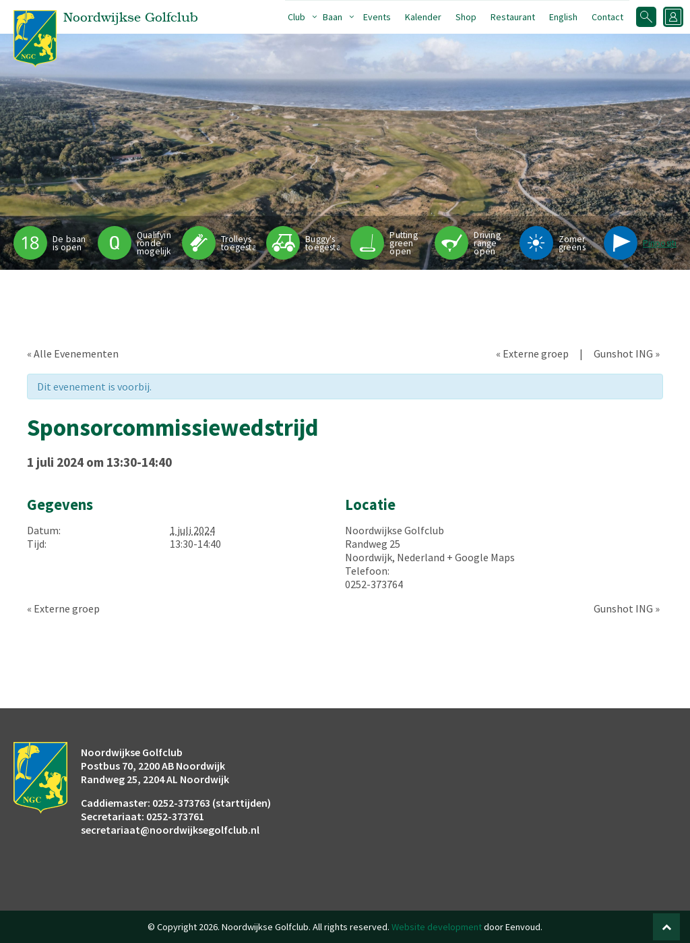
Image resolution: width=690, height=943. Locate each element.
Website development (436, 927)
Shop (466, 17)
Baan (332, 17)
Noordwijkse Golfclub (394, 530)
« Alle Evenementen (73, 353)
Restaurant (513, 17)
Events (377, 17)
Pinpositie (663, 243)
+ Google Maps (481, 557)
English (563, 17)
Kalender (423, 17)
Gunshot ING (627, 353)
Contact (607, 17)
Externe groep (532, 353)
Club (296, 17)
